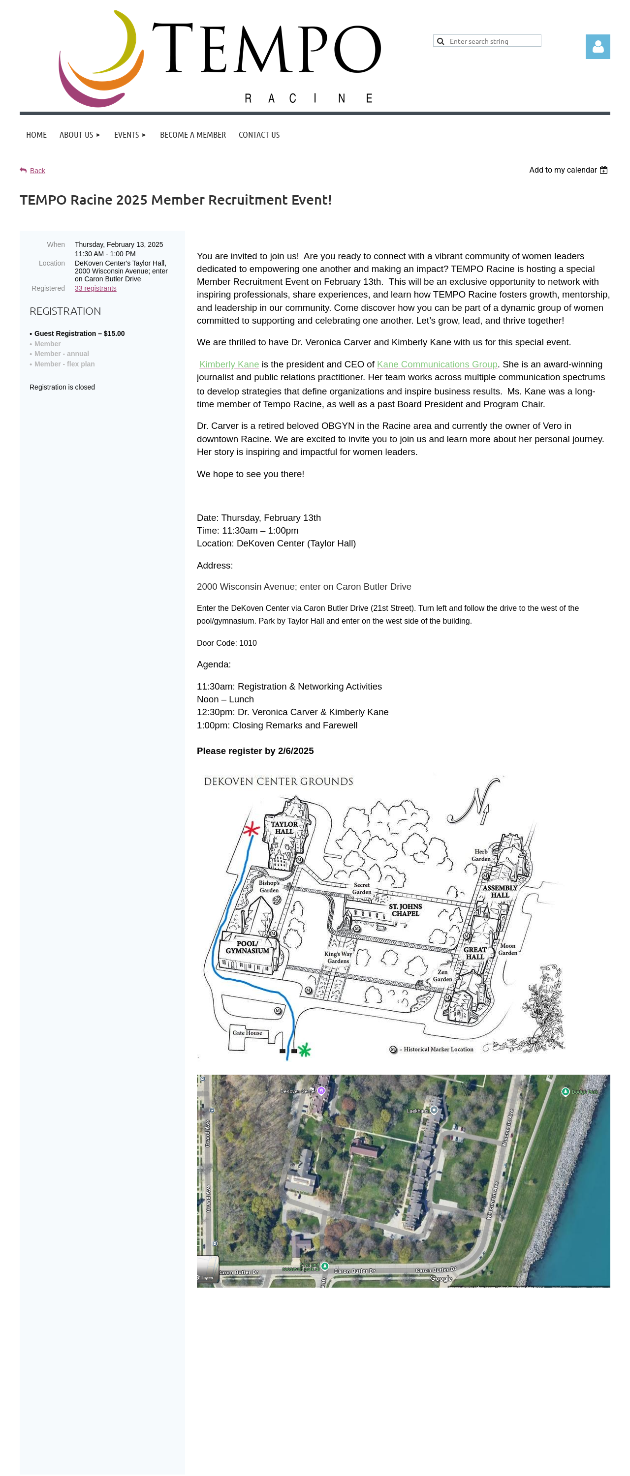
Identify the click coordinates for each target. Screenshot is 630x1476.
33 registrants (96, 288)
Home (327, 1435)
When (56, 244)
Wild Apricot (494, 1463)
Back (37, 171)
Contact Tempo (440, 1435)
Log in (598, 46)
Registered (48, 288)
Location (52, 263)
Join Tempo (374, 1435)
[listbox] (569, 170)
